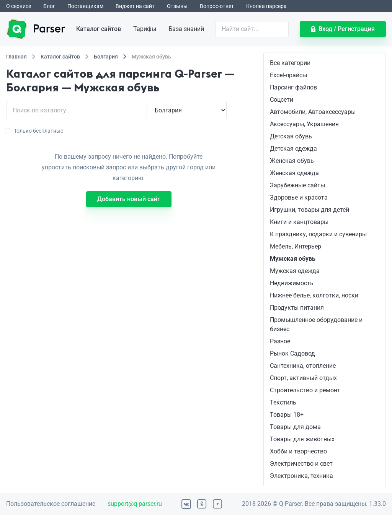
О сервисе (18, 6)
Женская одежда (294, 173)
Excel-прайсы (288, 75)
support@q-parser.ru (135, 503)
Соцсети (281, 99)
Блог (49, 6)
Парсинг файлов (293, 87)
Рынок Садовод (292, 353)
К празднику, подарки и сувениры (318, 234)
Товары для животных (302, 439)
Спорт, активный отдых (303, 378)
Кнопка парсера (266, 6)
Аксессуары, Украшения (304, 124)
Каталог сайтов (98, 28)
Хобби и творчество (298, 451)
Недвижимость (292, 283)
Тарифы (144, 28)
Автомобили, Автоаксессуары (313, 111)
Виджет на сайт (135, 6)
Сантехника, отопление (303, 365)
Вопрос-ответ (217, 6)
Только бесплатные (34, 131)
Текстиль (283, 402)
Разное (280, 341)
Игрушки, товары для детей (309, 209)
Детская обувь (291, 136)
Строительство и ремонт (305, 390)
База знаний (186, 28)
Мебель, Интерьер (295, 246)
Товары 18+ (287, 414)
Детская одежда (293, 148)
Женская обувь (292, 160)
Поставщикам (85, 6)
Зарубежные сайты (297, 185)
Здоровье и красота (299, 197)
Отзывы (177, 6)
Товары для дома (295, 427)
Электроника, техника (301, 475)
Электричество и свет (301, 463)
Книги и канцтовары (299, 222)
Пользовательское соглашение (50, 503)
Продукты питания (297, 307)
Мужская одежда (295, 271)
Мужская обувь (292, 258)
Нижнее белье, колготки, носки (314, 295)
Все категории (290, 63)
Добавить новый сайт (128, 199)
